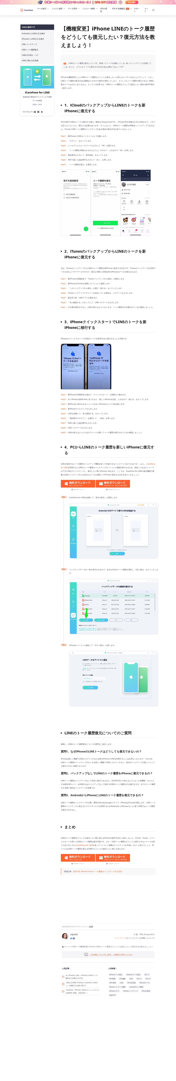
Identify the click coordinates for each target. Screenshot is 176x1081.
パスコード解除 (88, 8)
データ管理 (72, 8)
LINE (91, 926)
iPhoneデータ (145, 983)
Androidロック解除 (136, 987)
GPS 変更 (112, 983)
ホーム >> (67, 946)
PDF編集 (122, 979)
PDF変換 (112, 979)
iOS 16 (147, 979)
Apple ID (112, 995)
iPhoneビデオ (114, 991)
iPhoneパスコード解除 (117, 987)
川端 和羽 (74, 934)
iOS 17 (147, 975)
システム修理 (57, 8)
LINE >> (75, 946)
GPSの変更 (103, 10)
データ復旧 (41, 8)
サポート (136, 10)
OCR (131, 979)
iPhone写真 (131, 983)
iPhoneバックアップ (130, 991)
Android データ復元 (133, 975)
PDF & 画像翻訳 (120, 8)
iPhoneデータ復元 (115, 975)
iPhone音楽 (146, 991)
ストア (146, 10)
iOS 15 (139, 979)
